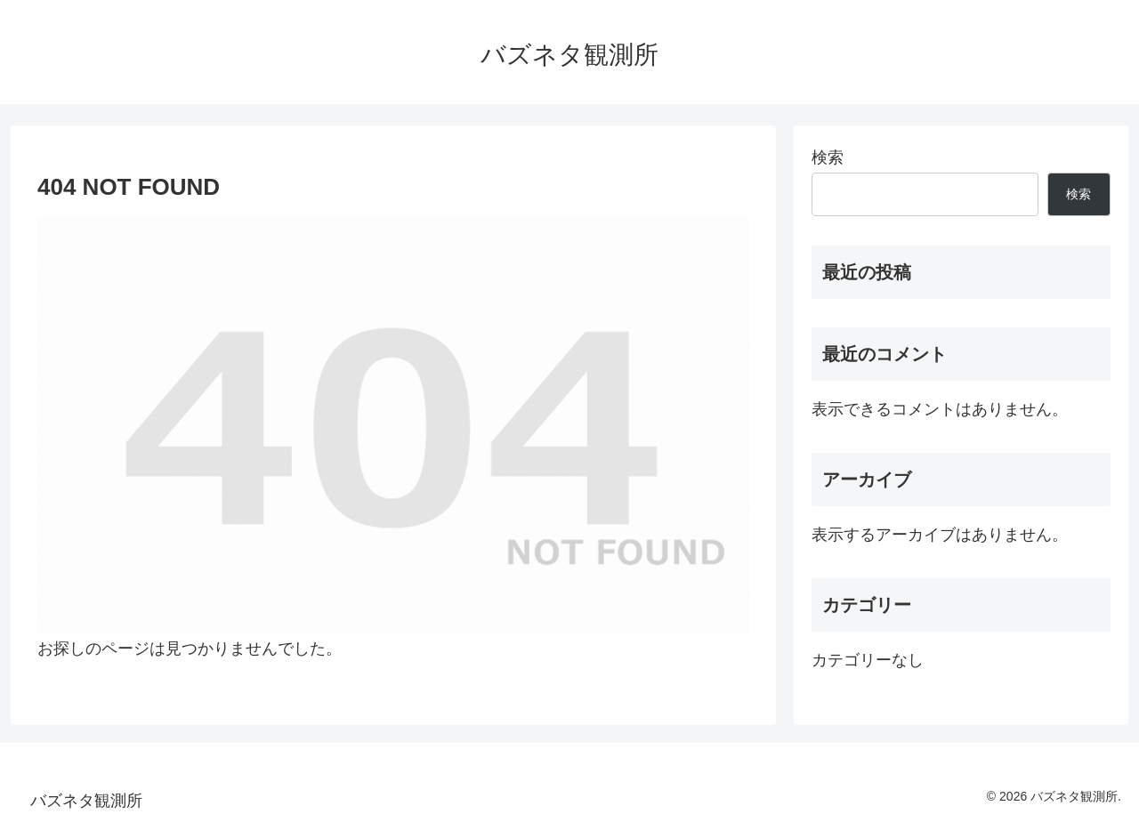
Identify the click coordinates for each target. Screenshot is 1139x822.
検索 (828, 157)
